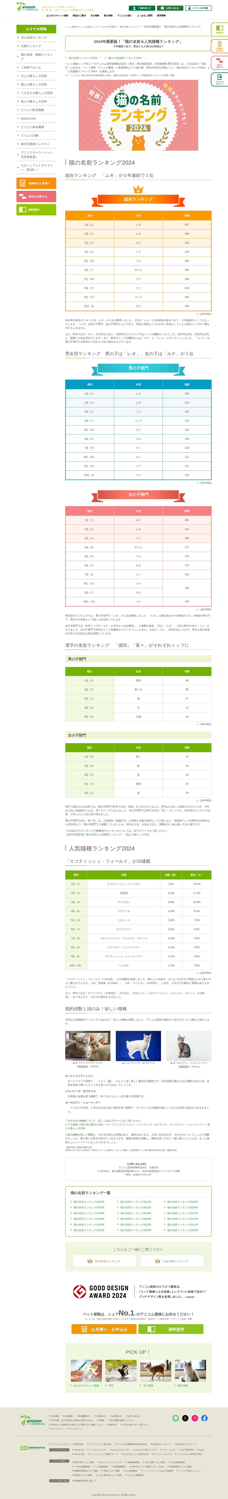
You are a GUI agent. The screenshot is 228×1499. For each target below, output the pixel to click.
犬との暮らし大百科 (34, 75)
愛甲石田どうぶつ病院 (84, 1462)
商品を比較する (37, 196)
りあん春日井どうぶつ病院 (110, 1475)
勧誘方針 (113, 1425)
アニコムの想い (124, 15)
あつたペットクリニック (111, 1462)
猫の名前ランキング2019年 (89, 1213)
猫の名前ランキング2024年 (136, 1201)
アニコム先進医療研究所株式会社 (132, 1444)
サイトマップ (57, 1429)
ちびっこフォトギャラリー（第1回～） (37, 167)
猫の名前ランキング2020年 (182, 1207)
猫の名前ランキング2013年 (89, 1224)
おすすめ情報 (36, 29)
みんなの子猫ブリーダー (146, 1450)
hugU (201, 1450)
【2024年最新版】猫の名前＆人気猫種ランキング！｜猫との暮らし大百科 (107, 834)
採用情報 (161, 15)
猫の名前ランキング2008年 (182, 1230)
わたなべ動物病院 (135, 1475)
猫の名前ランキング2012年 (136, 1224)
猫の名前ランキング (129, 27)
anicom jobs (79, 1454)
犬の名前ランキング (34, 37)
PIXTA (94, 1066)
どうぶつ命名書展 (32, 127)
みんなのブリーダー (121, 1450)
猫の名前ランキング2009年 (136, 1230)
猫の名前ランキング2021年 (136, 1207)
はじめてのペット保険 (57, 15)
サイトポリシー (76, 1429)
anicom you (28, 118)
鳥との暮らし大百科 (34, 101)
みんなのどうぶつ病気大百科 (136, 1454)
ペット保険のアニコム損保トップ (81, 27)
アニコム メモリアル (163, 1454)
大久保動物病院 (178, 1462)
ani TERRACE (187, 1450)
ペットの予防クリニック (190, 1471)
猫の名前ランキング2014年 (182, 1218)
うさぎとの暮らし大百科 (37, 92)
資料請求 (33, 209)
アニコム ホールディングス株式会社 (67, 1444)
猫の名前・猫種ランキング (37, 56)
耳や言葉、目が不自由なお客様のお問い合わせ (72, 1420)
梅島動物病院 (133, 1462)
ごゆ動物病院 (102, 1467)
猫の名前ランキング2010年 (89, 1230)
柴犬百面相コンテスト (35, 144)
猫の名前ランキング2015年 (136, 1218)
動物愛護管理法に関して (85, 1481)
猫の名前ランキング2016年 (89, 1218)
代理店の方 (101, 1416)
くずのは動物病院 (82, 1467)
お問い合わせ (134, 1416)
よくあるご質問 (144, 15)
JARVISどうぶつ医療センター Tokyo (147, 1467)
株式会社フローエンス (187, 1444)
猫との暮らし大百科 (34, 84)
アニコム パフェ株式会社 (100, 1444)
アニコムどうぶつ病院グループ (104, 1454)
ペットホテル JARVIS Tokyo (189, 1454)
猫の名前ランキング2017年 (182, 1213)
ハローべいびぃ (169, 1450)
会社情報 (55, 1416)
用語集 (102, 1420)
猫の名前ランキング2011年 (182, 1224)
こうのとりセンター (98, 1450)
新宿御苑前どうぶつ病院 (181, 1467)
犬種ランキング (31, 46)
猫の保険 (108, 15)
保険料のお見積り (39, 183)
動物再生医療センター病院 (86, 1471)
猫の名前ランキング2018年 (136, 1213)
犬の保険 (95, 15)
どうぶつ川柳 (29, 135)
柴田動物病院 (120, 1467)
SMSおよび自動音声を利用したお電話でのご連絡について (77, 1425)
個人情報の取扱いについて (122, 1420)
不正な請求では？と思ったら (136, 1425)
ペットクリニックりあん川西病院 (158, 1471)
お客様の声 (117, 1416)
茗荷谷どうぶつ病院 (83, 1475)
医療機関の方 (85, 1416)
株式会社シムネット (162, 1444)
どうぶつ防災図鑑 (32, 110)
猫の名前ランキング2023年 (182, 1201)
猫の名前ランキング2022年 (89, 1207)
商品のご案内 (79, 15)
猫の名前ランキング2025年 (89, 1201)
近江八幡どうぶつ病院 (155, 1462)
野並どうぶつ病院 (112, 1471)
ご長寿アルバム (31, 67)
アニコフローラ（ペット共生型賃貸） (37, 154)
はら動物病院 (131, 1471)
